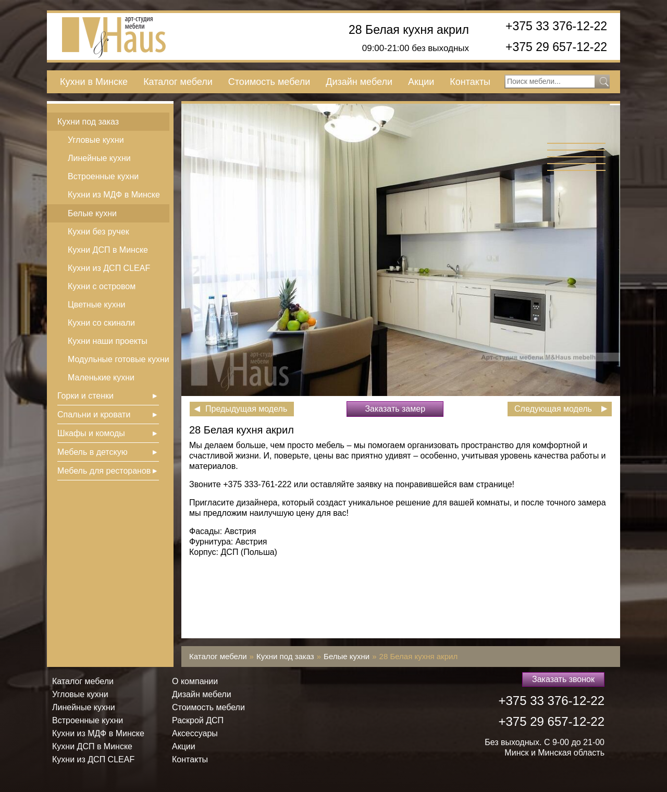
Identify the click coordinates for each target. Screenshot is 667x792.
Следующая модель (553, 408)
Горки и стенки (85, 395)
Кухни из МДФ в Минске (114, 194)
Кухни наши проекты (107, 341)
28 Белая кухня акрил (409, 29)
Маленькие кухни (101, 377)
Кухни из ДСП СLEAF (109, 268)
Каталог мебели (178, 82)
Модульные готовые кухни (118, 359)
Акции (421, 82)
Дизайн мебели (359, 82)
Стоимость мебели (269, 82)
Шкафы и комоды (91, 433)
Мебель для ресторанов (104, 470)
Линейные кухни (99, 158)
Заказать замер (395, 408)
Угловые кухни (96, 139)
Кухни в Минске (94, 82)
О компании (195, 681)
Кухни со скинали (101, 322)
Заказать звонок (563, 679)
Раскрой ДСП (198, 720)
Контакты (470, 82)
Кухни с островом (101, 286)
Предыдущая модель (246, 408)
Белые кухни (92, 213)
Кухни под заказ (88, 121)
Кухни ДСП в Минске (108, 249)
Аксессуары (195, 733)
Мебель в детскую (92, 452)
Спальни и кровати (93, 414)
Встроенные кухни (103, 176)
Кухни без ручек (98, 231)
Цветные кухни (96, 304)
